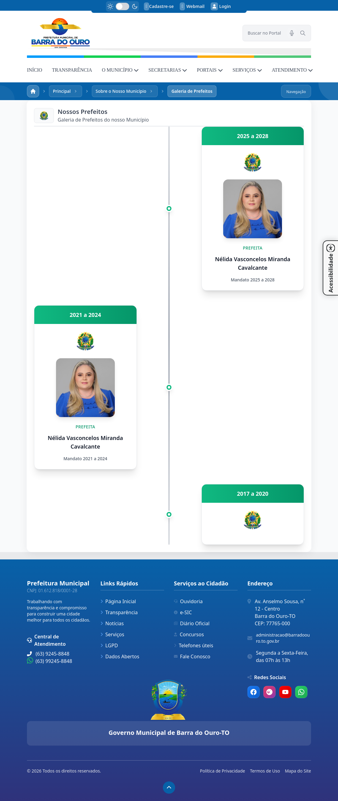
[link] (131, 33)
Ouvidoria (188, 601)
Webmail (192, 6)
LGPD (109, 645)
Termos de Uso (265, 771)
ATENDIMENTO (292, 70)
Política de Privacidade (222, 771)
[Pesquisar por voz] (291, 33)
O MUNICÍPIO (120, 70)
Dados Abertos (119, 656)
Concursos (189, 634)
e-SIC (183, 612)
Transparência (119, 612)
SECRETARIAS (167, 70)
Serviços (112, 634)
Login (221, 6)
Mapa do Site (298, 771)
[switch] (122, 6)
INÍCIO (34, 70)
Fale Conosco (192, 656)
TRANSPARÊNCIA (72, 70)
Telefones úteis (193, 645)
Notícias (112, 623)
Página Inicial (118, 601)
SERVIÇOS (247, 70)
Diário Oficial (191, 623)
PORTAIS (210, 70)
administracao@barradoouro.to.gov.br (283, 638)
